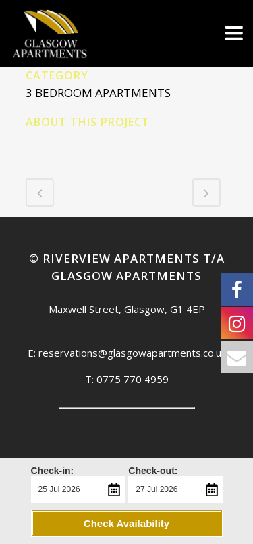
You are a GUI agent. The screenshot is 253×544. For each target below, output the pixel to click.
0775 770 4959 (132, 379)
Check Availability (126, 523)
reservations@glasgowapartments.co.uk (132, 353)
